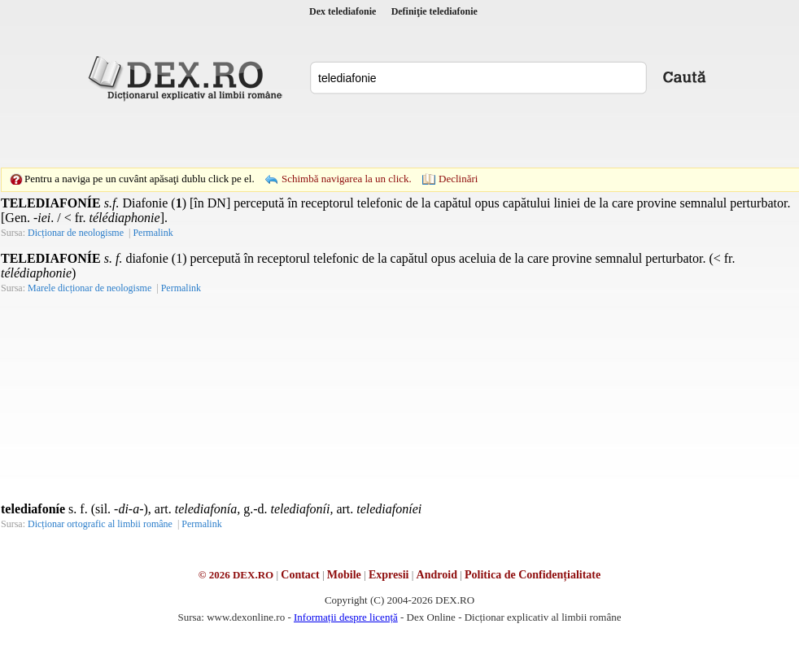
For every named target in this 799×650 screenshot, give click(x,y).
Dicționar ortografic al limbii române (100, 524)
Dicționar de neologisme (76, 232)
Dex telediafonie (342, 11)
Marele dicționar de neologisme (89, 288)
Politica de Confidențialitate (532, 575)
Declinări (458, 178)
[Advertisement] (287, 134)
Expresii (389, 575)
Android (437, 575)
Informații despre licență (346, 617)
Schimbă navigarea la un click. (347, 178)
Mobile (344, 575)
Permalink (152, 232)
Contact (300, 575)
